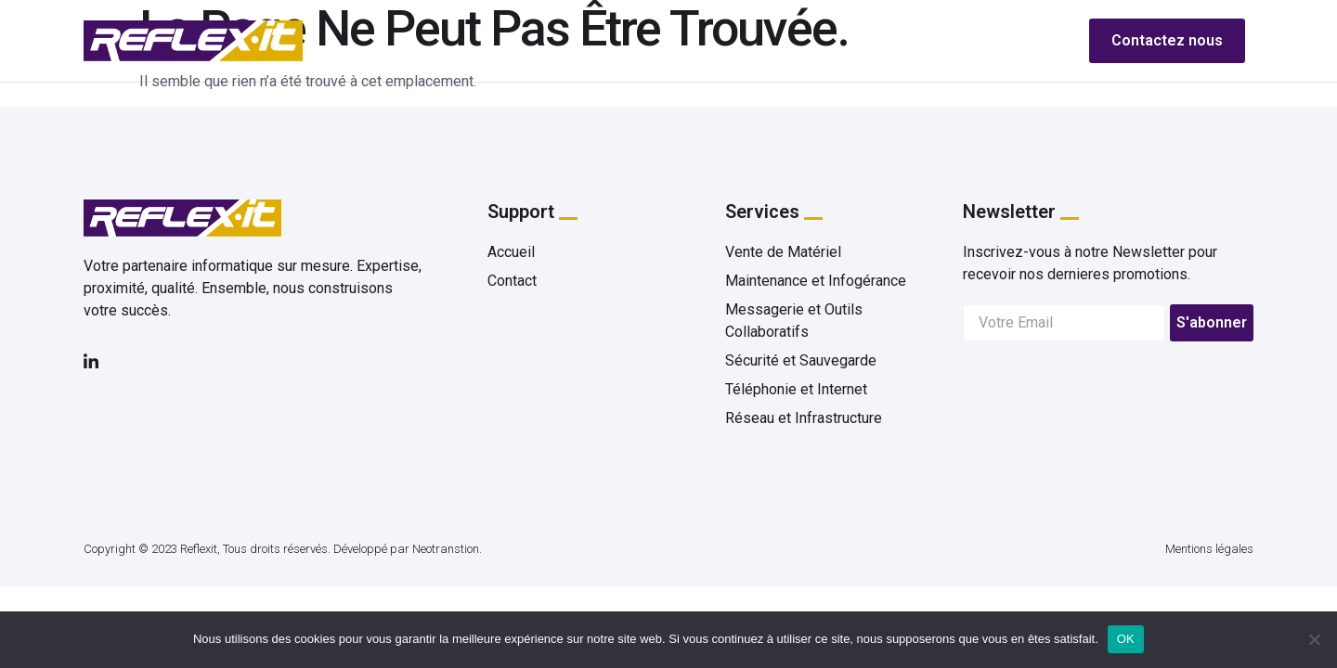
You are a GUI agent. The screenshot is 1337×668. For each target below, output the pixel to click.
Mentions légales (1209, 549)
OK (1126, 639)
